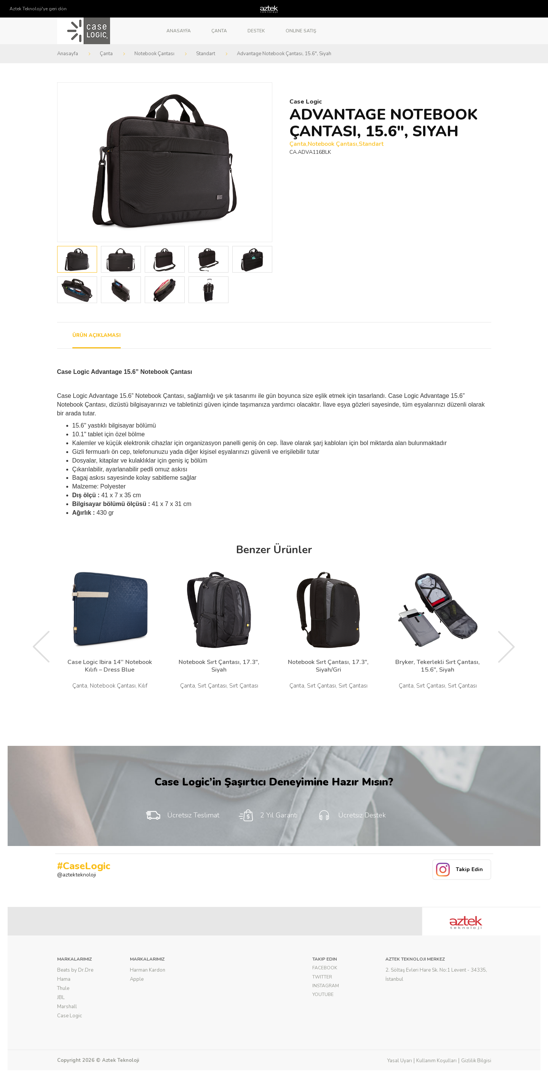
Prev (67, 162)
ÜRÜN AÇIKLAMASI (96, 335)
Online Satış (301, 31)
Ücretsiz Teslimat (182, 815)
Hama (63, 979)
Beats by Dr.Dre (75, 970)
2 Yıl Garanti (267, 815)
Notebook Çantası (154, 53)
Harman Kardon (147, 970)
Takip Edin (469, 869)
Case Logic (69, 1015)
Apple (137, 979)
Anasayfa (178, 31)
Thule (63, 988)
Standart (205, 53)
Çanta (219, 31)
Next (262, 162)
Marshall (67, 1006)
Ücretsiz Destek (351, 815)
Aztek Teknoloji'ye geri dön (38, 9)
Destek (256, 31)
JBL (61, 997)
